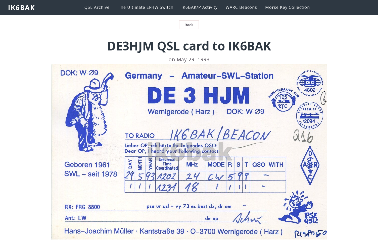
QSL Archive (97, 7)
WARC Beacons (241, 7)
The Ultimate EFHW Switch (145, 7)
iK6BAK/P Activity (199, 7)
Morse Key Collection (287, 7)
